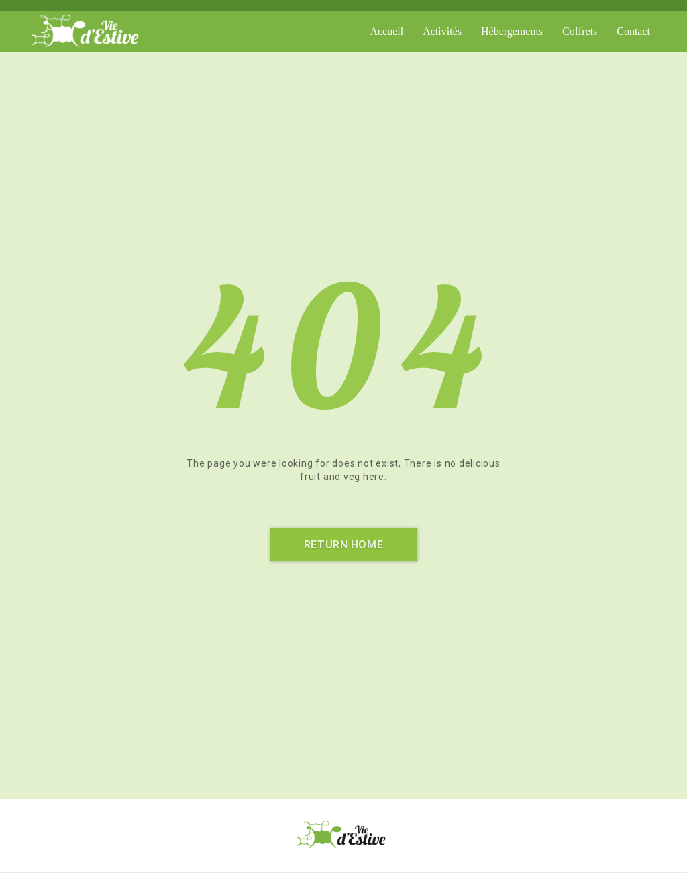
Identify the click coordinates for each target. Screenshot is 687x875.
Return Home (343, 544)
